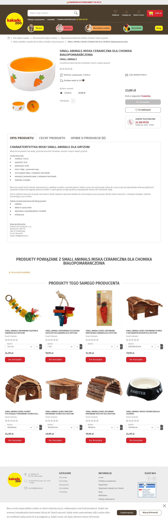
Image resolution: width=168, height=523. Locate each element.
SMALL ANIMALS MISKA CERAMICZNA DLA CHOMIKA (143, 412)
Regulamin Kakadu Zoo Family (111, 488)
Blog (159, 27)
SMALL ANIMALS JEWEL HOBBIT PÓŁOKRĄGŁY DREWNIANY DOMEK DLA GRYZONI (21, 412)
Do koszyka (142, 101)
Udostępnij (73, 100)
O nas (101, 477)
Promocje (63, 491)
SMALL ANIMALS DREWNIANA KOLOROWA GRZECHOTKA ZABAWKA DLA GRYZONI (62, 331)
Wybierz (10, 343)
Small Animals (68, 58)
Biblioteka (103, 495)
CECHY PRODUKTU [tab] (52, 137)
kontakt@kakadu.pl (35, 488)
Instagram (154, 478)
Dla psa (39, 28)
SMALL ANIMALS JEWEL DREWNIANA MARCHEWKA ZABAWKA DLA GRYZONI (101, 331)
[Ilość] (37, 346)
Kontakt (51, 19)
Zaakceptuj (125, 512)
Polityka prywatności (107, 480)
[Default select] (19, 346)
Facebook (149, 478)
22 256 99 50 (142, 121)
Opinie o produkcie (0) (88, 137)
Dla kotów (63, 480)
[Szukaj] (54, 12)
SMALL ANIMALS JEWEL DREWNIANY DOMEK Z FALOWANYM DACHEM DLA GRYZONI (144, 331)
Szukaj (75, 12)
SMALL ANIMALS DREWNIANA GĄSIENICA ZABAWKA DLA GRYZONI (21, 331)
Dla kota (67, 28)
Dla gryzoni (64, 484)
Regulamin (103, 484)
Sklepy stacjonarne (36, 19)
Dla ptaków (136, 28)
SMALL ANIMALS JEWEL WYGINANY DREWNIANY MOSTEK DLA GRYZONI (100, 412)
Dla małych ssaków (101, 28)
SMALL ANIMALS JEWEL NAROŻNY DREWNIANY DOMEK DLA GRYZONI (59, 412)
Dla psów (63, 477)
